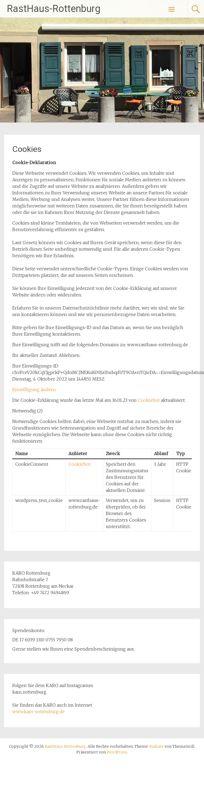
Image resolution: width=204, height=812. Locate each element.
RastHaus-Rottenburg (53, 8)
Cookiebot (149, 400)
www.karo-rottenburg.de (38, 711)
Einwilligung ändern (34, 389)
